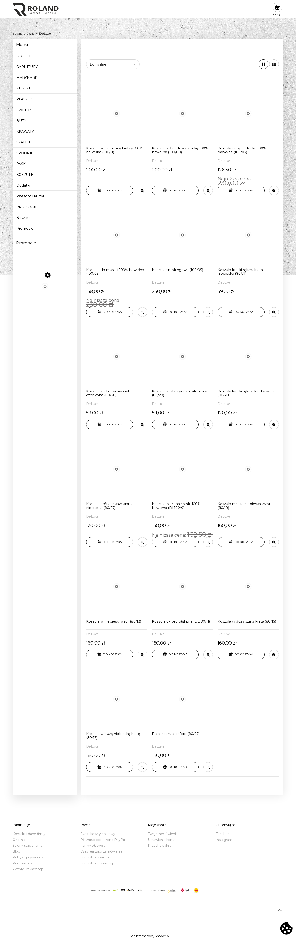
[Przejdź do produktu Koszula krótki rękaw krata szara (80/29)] (182, 356)
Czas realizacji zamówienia (101, 851)
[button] (142, 190)
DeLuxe (92, 161)
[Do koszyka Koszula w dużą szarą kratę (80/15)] (241, 654)
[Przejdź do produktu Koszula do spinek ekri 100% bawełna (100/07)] (248, 113)
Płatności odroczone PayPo (102, 840)
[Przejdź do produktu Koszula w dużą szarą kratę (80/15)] (248, 586)
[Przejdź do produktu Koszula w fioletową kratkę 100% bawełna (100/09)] (182, 113)
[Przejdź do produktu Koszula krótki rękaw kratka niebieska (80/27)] (116, 469)
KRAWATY (25, 131)
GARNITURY (27, 66)
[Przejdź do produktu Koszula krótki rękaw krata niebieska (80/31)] (248, 235)
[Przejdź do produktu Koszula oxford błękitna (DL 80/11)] (182, 586)
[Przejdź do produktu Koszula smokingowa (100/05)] (182, 235)
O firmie (19, 840)
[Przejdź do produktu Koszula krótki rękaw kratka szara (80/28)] (248, 356)
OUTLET (23, 56)
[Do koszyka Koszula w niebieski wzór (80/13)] (109, 654)
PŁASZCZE (25, 99)
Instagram (224, 840)
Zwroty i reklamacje (28, 869)
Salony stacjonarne (28, 845)
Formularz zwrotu (94, 857)
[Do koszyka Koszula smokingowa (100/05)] (175, 312)
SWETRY (23, 110)
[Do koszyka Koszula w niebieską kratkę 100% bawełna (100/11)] (109, 190)
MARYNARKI (27, 77)
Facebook (224, 834)
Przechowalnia (159, 845)
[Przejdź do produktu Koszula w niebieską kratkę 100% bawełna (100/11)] (116, 113)
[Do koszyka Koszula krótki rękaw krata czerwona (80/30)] (109, 424)
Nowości (23, 217)
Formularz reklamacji (97, 863)
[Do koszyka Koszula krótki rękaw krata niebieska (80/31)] (241, 312)
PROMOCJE (26, 207)
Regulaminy (22, 863)
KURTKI (23, 88)
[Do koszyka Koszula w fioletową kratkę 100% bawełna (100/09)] (175, 190)
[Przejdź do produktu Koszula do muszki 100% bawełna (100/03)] (116, 235)
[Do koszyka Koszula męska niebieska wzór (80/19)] (241, 542)
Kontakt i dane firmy (29, 834)
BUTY (21, 120)
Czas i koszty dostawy (97, 834)
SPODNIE (24, 153)
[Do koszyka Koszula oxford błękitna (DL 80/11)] (175, 654)
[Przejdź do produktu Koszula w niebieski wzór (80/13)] (116, 586)
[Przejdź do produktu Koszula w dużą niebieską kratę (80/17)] (116, 699)
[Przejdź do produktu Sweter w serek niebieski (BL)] (44, 290)
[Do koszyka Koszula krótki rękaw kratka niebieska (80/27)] (109, 542)
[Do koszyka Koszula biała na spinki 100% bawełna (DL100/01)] (175, 542)
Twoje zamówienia (163, 834)
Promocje (25, 228)
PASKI (21, 164)
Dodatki (23, 185)
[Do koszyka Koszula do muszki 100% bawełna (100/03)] (109, 312)
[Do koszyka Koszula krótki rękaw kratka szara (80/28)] (241, 424)
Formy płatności (93, 845)
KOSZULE (24, 174)
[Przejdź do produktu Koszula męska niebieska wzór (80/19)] (248, 469)
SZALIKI (23, 142)
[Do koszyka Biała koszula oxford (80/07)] (175, 767)
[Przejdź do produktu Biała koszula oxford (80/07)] (182, 699)
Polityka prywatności (29, 857)
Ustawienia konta (162, 840)
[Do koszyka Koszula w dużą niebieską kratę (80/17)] (109, 767)
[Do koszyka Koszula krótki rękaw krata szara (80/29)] (175, 424)
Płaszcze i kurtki (30, 196)
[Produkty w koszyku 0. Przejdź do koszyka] (277, 9)
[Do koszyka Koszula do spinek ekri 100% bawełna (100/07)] (241, 190)
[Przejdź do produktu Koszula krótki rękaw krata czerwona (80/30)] (116, 356)
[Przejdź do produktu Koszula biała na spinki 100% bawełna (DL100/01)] (182, 469)
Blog (16, 851)
